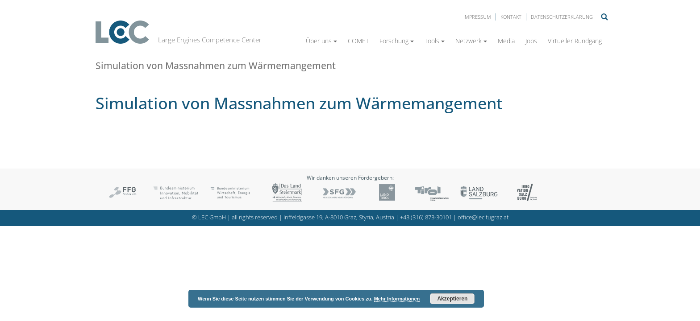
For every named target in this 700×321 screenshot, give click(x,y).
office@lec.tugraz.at (483, 217)
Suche (604, 17)
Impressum (477, 16)
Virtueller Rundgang (575, 41)
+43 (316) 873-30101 (426, 217)
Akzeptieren (452, 299)
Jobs (531, 41)
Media (506, 41)
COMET (358, 41)
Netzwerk (471, 41)
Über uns (321, 41)
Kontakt (510, 16)
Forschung (396, 41)
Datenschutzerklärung (562, 16)
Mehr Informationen (397, 298)
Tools (435, 41)
